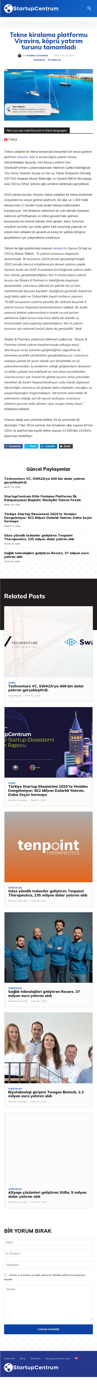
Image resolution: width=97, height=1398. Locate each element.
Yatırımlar (54, 60)
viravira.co (60, 248)
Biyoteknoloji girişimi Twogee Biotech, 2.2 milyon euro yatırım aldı (46, 1094)
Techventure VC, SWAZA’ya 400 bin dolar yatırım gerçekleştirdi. (44, 480)
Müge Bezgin (15, 695)
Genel (12, 683)
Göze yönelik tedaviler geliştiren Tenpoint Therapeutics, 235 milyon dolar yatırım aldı (39, 537)
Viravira (22, 157)
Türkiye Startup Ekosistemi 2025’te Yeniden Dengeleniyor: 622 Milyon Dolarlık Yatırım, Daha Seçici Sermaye (48, 517)
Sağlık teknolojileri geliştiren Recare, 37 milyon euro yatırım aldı (46, 555)
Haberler (39, 60)
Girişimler (15, 888)
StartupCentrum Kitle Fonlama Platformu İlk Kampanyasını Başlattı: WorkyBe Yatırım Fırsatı (42, 498)
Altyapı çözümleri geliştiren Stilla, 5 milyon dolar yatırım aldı (47, 1194)
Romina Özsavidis (37, 56)
